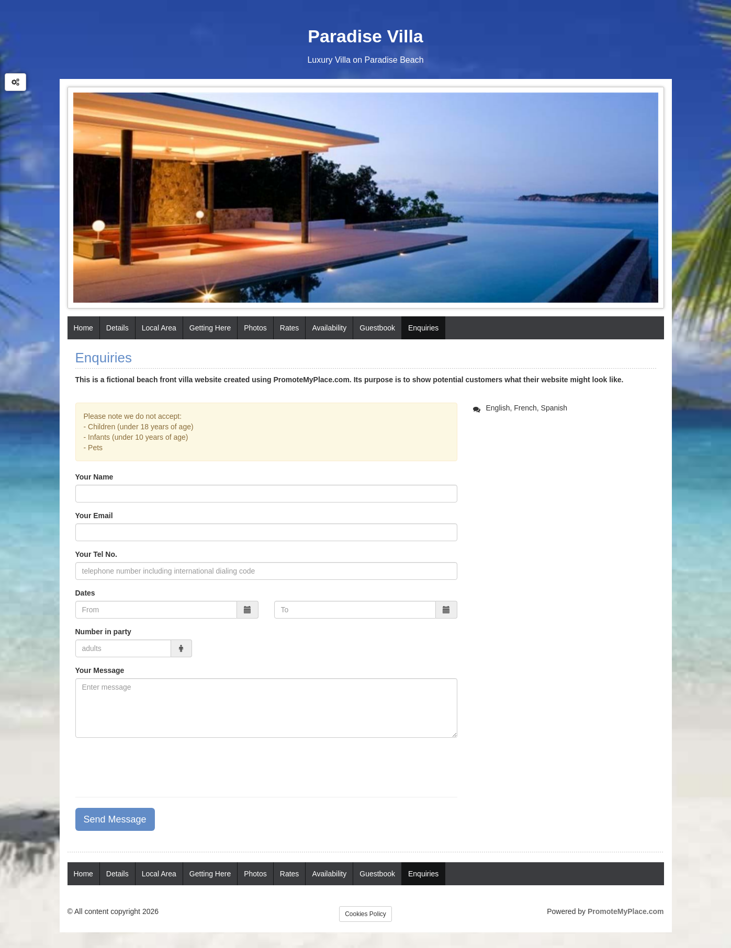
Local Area (159, 328)
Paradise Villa (365, 36)
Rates (289, 328)
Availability (329, 328)
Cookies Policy (365, 914)
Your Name (94, 477)
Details (117, 328)
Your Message (100, 670)
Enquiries (423, 328)
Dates (85, 593)
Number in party (103, 631)
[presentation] (154, 766)
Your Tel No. (96, 554)
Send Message (115, 819)
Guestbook (377, 328)
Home (83, 328)
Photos (255, 328)
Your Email (94, 515)
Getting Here (210, 328)
